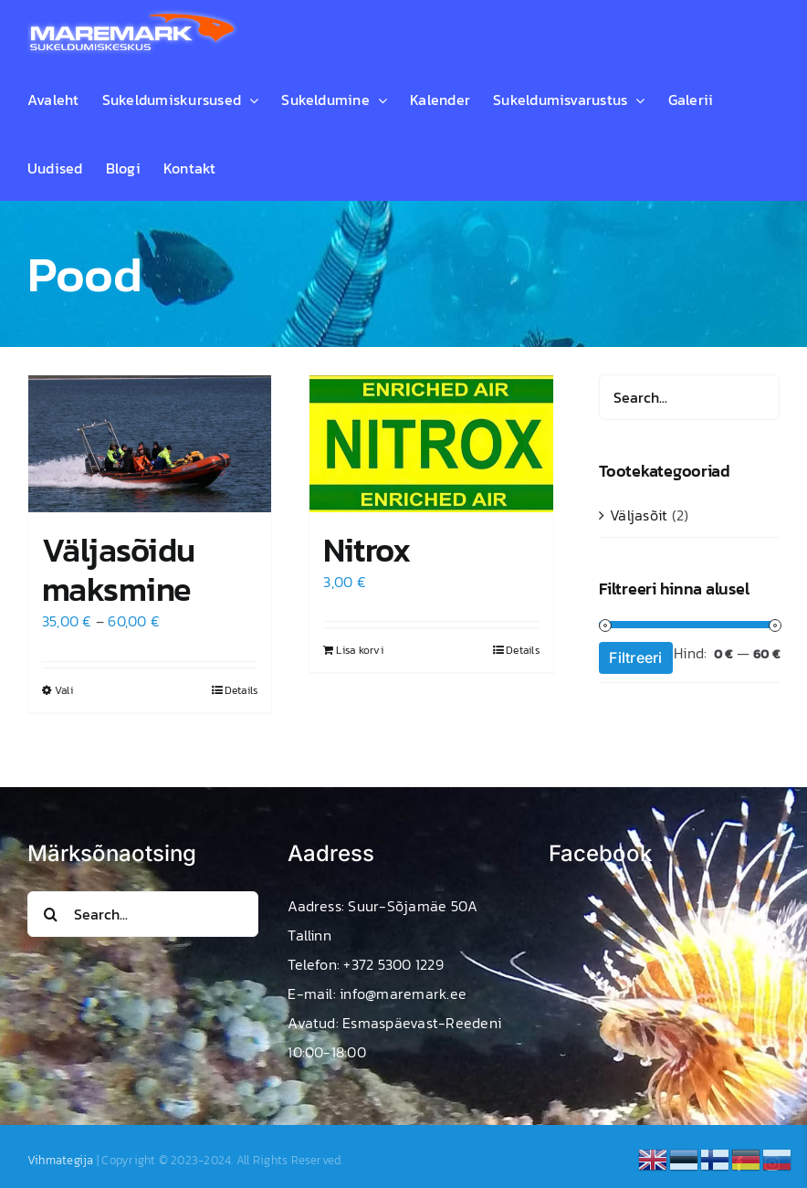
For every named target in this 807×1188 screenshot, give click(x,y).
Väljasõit (638, 515)
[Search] (50, 914)
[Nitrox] (430, 443)
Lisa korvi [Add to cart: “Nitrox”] (359, 650)
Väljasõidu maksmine (118, 569)
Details (241, 690)
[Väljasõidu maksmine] (149, 443)
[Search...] (142, 914)
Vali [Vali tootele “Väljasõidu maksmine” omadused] (64, 690)
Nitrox (366, 549)
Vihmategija (60, 1160)
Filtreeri (635, 657)
